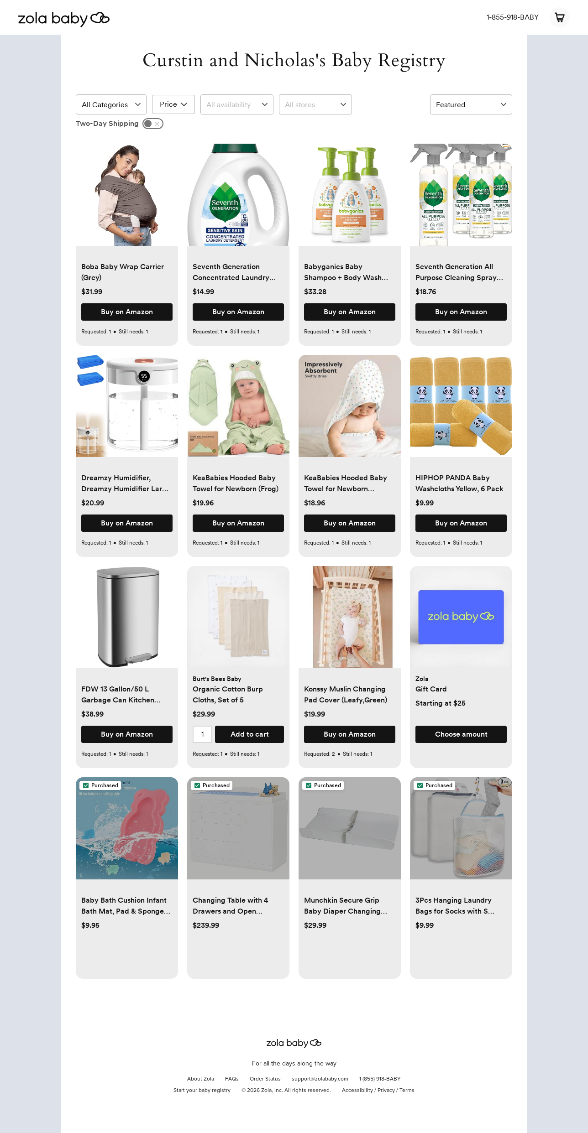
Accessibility (357, 1090)
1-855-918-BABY (513, 17)
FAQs (232, 1079)
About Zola (200, 1079)
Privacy (386, 1090)
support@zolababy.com (320, 1079)
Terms (407, 1090)
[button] (127, 199)
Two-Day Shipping (107, 123)
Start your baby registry (202, 1090)
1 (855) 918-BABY (380, 1079)
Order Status (265, 1079)
